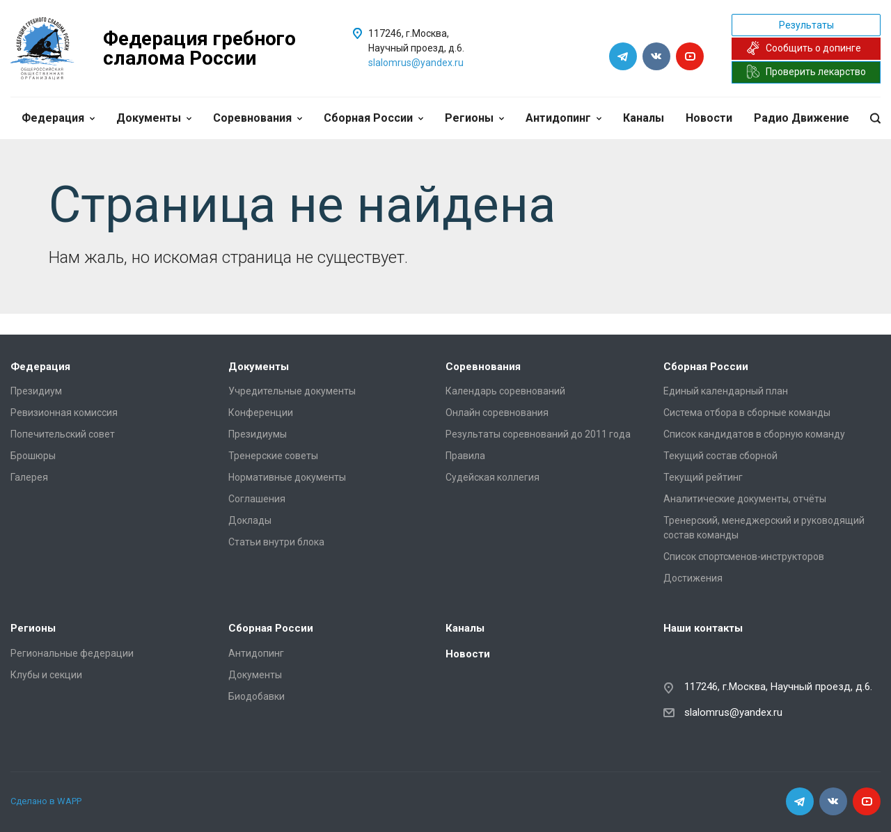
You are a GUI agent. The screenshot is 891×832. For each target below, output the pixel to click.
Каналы (643, 118)
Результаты (806, 25)
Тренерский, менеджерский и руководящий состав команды (764, 528)
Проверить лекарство (806, 72)
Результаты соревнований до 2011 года (538, 434)
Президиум (36, 391)
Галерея (29, 477)
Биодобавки (256, 696)
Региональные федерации (72, 653)
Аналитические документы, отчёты (744, 498)
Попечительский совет (62, 434)
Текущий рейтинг (703, 477)
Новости (709, 118)
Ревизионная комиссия (64, 412)
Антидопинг (563, 118)
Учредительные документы (292, 391)
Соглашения (256, 498)
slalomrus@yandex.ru (416, 62)
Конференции (260, 412)
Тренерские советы (273, 455)
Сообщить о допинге (803, 48)
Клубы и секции (46, 674)
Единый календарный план (725, 391)
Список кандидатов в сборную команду (754, 434)
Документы (153, 118)
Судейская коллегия (492, 477)
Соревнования (257, 118)
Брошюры (33, 455)
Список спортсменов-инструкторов (743, 556)
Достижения (693, 578)
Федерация (58, 118)
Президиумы (257, 434)
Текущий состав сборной (720, 455)
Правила (465, 455)
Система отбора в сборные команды (746, 412)
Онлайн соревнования (497, 412)
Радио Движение (801, 118)
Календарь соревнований (505, 391)
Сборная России (373, 118)
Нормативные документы (287, 477)
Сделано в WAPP (45, 801)
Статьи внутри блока (276, 541)
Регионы (474, 118)
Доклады (249, 520)
